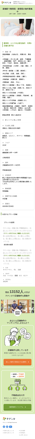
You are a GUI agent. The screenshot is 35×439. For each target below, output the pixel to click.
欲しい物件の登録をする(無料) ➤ (17, 362)
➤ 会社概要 (22, 430)
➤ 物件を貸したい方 (8, 430)
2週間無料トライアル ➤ (17, 407)
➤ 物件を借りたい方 (8, 432)
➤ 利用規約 (22, 432)
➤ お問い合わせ (23, 435)
